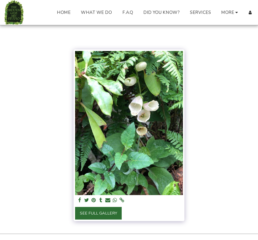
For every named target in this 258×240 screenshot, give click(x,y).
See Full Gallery (98, 213)
